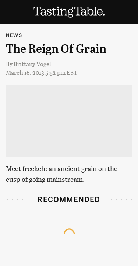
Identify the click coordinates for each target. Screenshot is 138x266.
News (14, 35)
